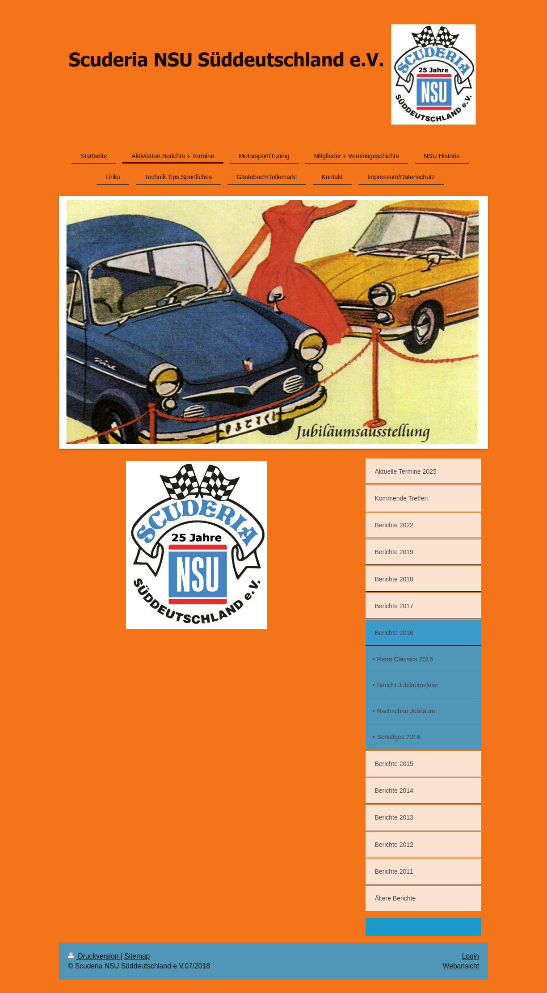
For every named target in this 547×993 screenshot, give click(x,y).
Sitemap (137, 956)
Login (470, 956)
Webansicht (461, 966)
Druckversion (94, 956)
